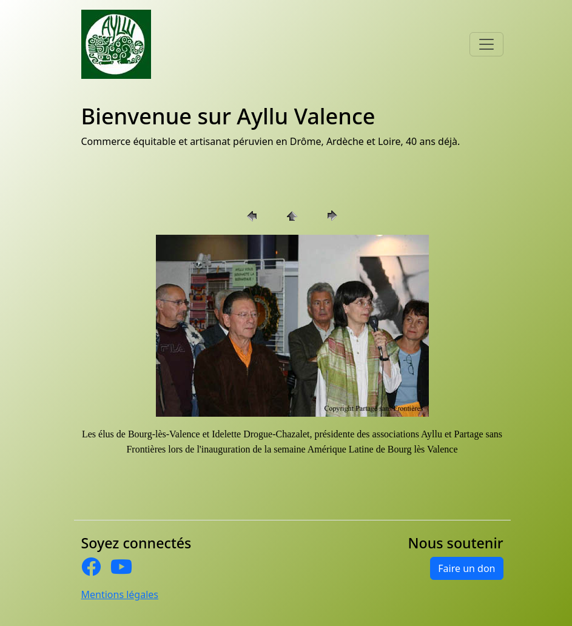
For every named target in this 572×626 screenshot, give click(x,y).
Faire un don (466, 568)
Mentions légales (120, 594)
